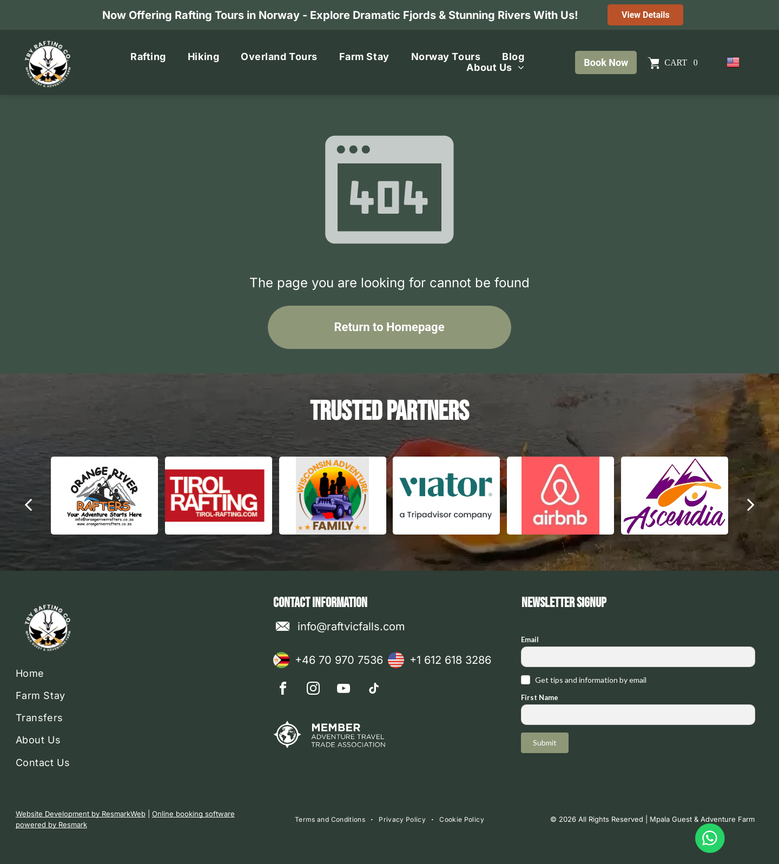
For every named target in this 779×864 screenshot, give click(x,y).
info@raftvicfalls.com (351, 626)
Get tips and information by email (590, 679)
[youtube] (343, 690)
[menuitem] (148, 56)
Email (530, 639)
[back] (28, 504)
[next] (750, 504)
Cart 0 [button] (680, 62)
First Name (539, 697)
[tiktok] (374, 690)
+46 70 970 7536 (339, 660)
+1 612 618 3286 (450, 660)
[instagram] (313, 690)
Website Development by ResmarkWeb (81, 813)
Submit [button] (545, 742)
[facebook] (283, 690)
